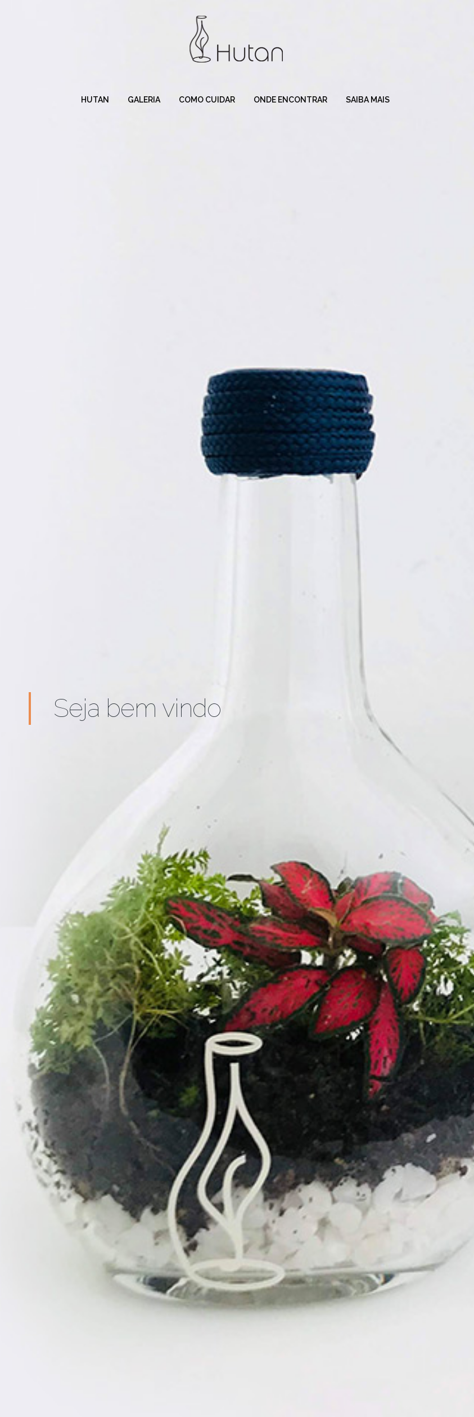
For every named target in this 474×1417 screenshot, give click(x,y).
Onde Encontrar (290, 99)
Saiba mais (368, 99)
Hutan (95, 99)
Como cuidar (207, 99)
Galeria (144, 99)
